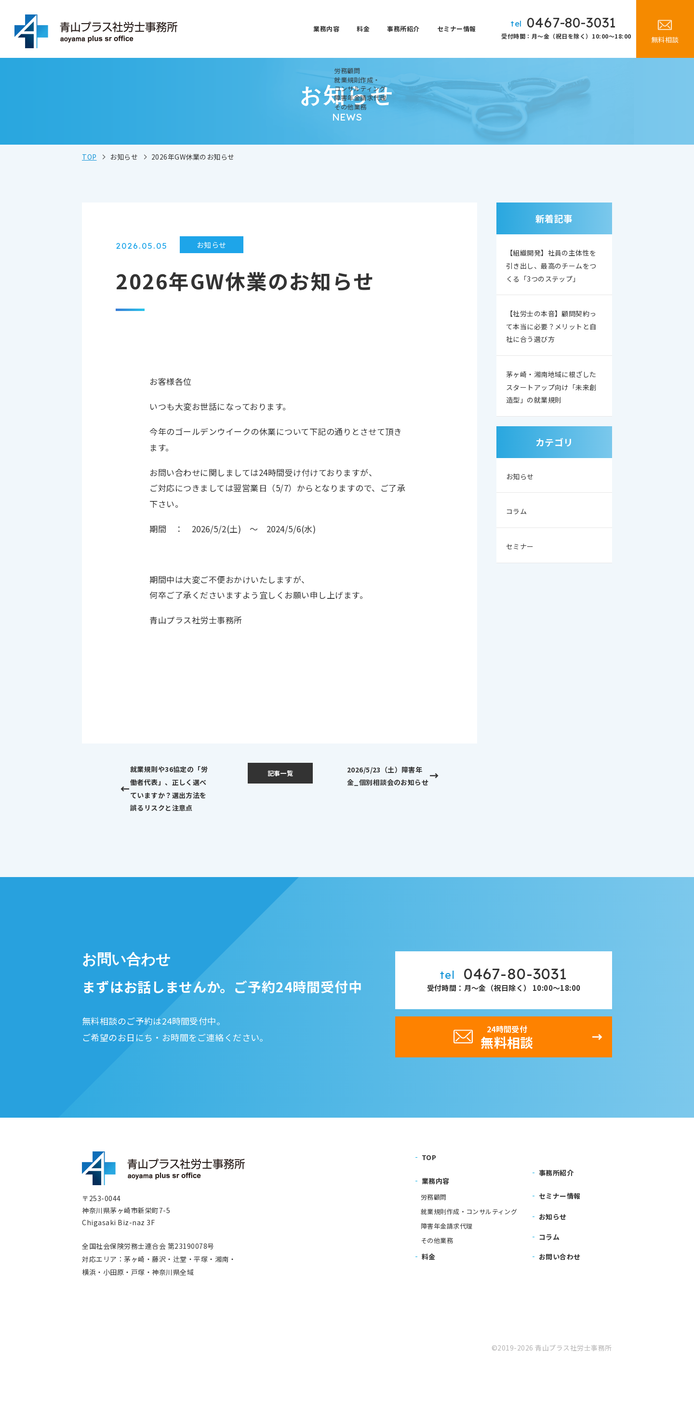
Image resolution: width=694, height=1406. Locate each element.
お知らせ (523, 524)
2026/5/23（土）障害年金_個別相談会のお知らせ (387, 786)
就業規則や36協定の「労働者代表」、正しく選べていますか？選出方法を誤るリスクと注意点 (175, 801)
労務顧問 (434, 1229)
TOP (89, 157)
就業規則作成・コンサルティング (469, 1244)
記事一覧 (280, 774)
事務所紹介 (407, 29)
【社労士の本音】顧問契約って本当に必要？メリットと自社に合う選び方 (552, 349)
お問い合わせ (560, 1288)
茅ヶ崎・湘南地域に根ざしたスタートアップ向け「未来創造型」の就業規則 (552, 423)
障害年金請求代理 (446, 1258)
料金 (370, 29)
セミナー (523, 594)
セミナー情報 (457, 29)
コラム (518, 559)
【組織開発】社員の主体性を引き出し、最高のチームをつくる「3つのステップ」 (552, 274)
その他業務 (437, 1272)
